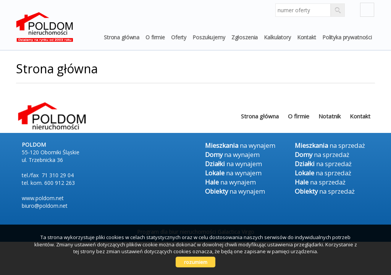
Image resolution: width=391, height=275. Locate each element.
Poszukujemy (208, 37)
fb (367, 10)
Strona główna (121, 37)
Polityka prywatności (347, 37)
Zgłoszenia (244, 37)
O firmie (155, 37)
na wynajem (240, 145)
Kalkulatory (277, 37)
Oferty (178, 37)
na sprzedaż (330, 145)
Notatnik (329, 116)
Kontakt (306, 37)
